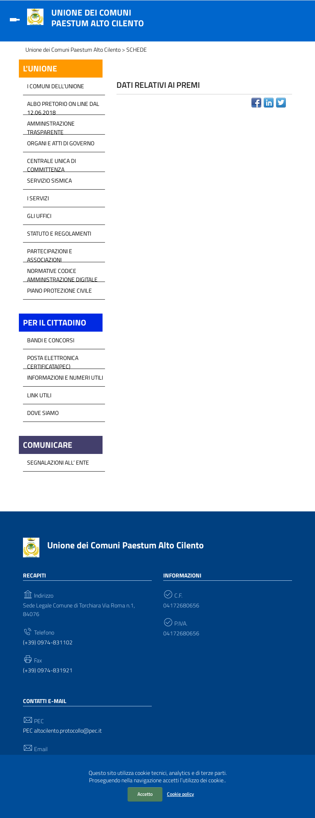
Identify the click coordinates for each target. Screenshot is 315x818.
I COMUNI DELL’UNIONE (55, 86)
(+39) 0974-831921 (48, 670)
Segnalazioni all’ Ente (58, 462)
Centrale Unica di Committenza (51, 163)
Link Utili (39, 395)
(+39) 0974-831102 (48, 642)
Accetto (145, 794)
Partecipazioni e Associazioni (49, 253)
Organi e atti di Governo (60, 143)
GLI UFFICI (39, 215)
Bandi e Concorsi (50, 340)
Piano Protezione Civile (59, 290)
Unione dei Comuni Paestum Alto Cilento (97, 18)
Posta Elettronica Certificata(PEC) (52, 360)
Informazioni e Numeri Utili (65, 377)
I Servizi (38, 198)
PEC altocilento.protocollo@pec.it (62, 730)
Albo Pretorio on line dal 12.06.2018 (63, 105)
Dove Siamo (43, 412)
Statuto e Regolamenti (59, 233)
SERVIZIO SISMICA (49, 180)
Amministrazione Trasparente (51, 125)
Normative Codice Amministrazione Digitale (62, 273)
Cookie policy (180, 794)
